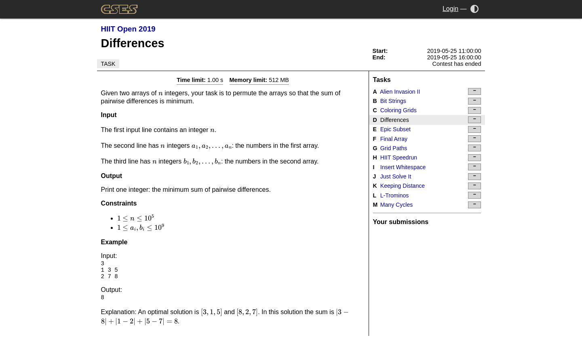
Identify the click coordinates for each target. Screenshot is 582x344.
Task (108, 64)
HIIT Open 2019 (128, 29)
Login (450, 8)
